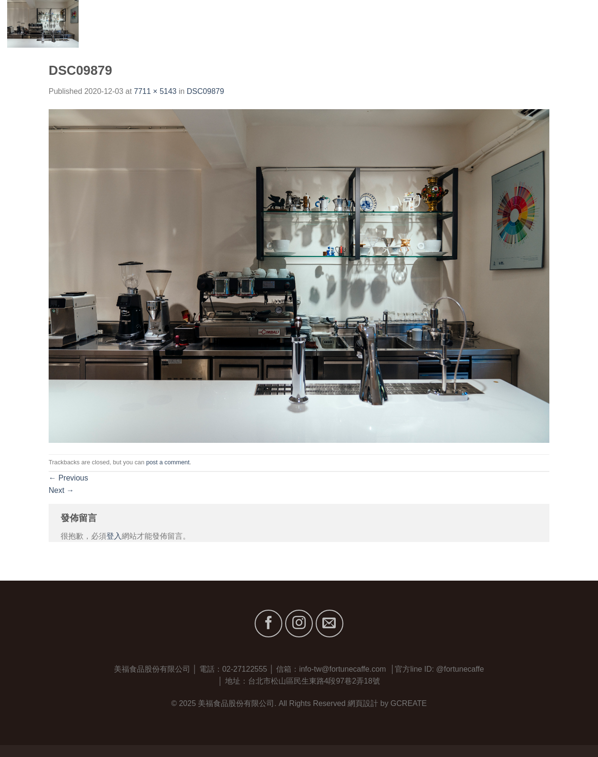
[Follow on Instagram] (299, 623)
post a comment (167, 462)
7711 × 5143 (155, 91)
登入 (114, 536)
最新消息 (531, 24)
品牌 (465, 23)
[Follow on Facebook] (268, 623)
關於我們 (425, 24)
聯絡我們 (575, 24)
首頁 (390, 24)
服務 (496, 24)
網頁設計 (363, 703)
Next (61, 490)
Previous (68, 478)
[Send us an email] (329, 623)
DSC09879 (205, 91)
